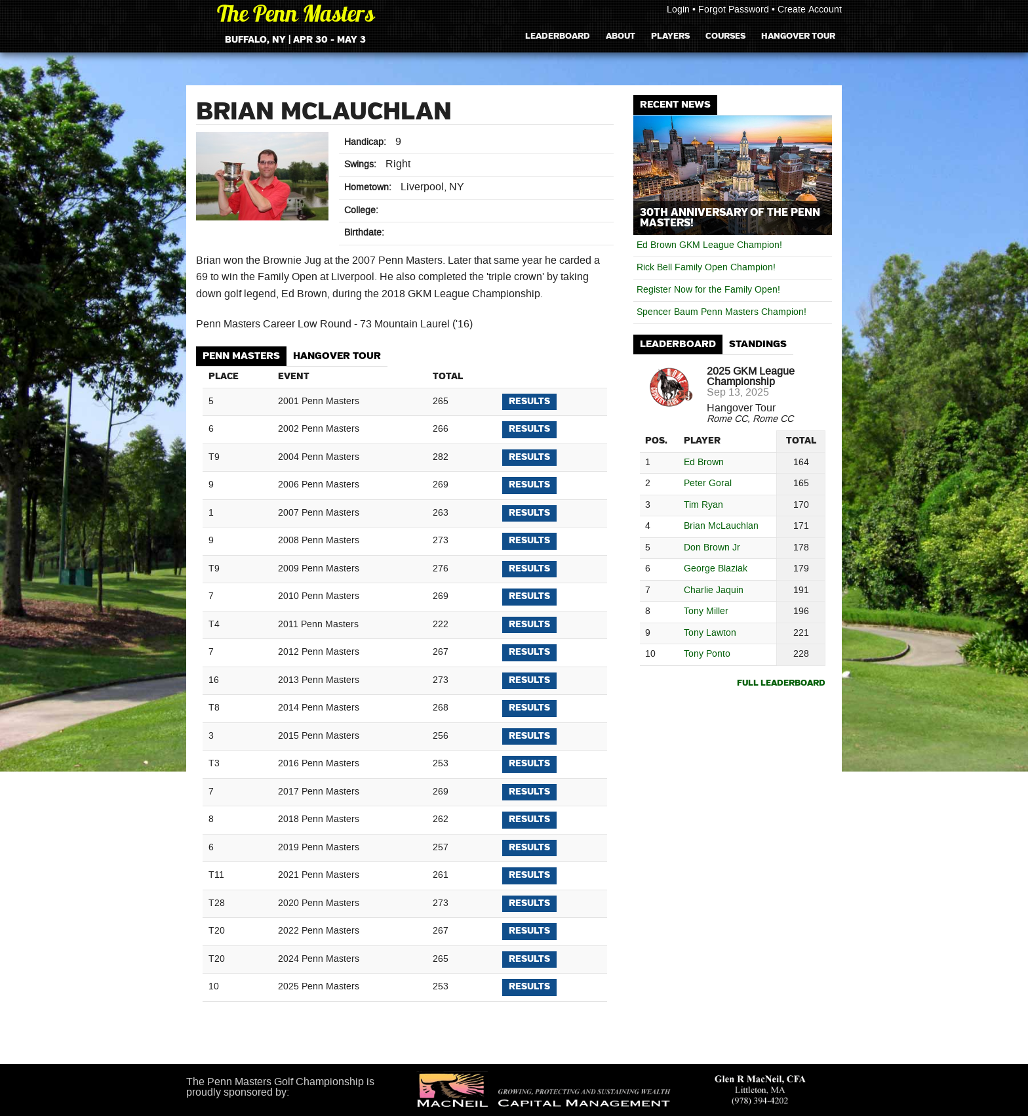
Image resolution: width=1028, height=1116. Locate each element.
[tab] (241, 356)
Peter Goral (708, 484)
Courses (725, 35)
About (620, 35)
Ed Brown (704, 463)
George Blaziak (715, 569)
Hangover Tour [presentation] (337, 356)
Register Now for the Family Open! (708, 290)
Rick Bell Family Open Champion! (706, 267)
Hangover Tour (798, 35)
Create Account (810, 9)
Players (670, 35)
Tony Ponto (707, 654)
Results (529, 401)
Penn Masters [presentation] (241, 356)
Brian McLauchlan (721, 526)
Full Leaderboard (781, 683)
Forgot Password (733, 9)
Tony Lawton (710, 633)
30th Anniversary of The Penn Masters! (730, 218)
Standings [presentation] (758, 344)
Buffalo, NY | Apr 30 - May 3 (295, 40)
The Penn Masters (295, 16)
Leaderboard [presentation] (678, 344)
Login (678, 9)
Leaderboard (557, 35)
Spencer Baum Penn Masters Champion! (721, 312)
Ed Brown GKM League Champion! (709, 245)
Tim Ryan (703, 505)
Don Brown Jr (712, 548)
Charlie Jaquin (713, 591)
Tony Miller (706, 612)
